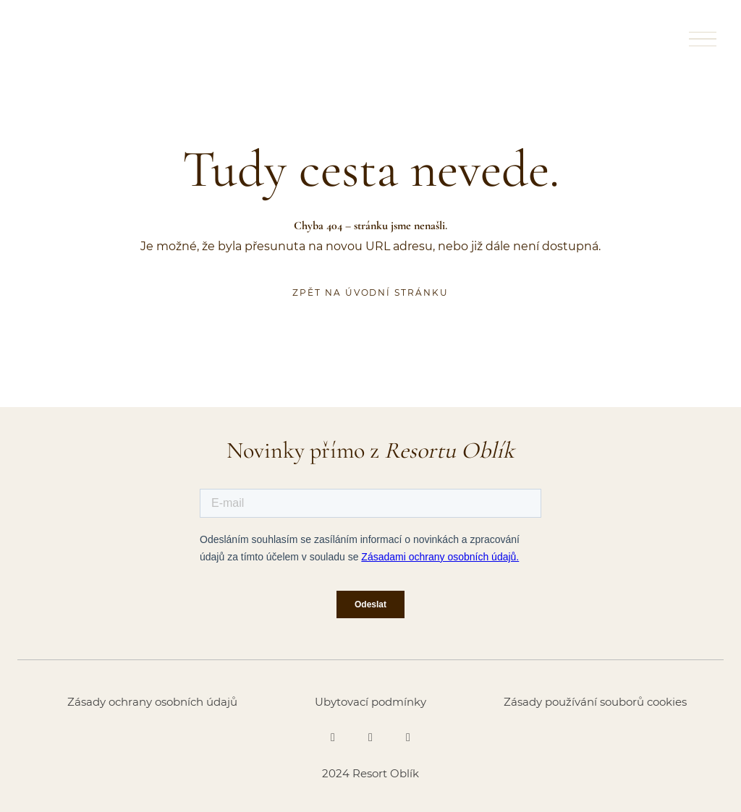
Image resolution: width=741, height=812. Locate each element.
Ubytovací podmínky (370, 702)
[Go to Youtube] (408, 737)
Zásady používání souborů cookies (595, 702)
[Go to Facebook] (333, 737)
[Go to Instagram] (370, 737)
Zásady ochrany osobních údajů (152, 702)
